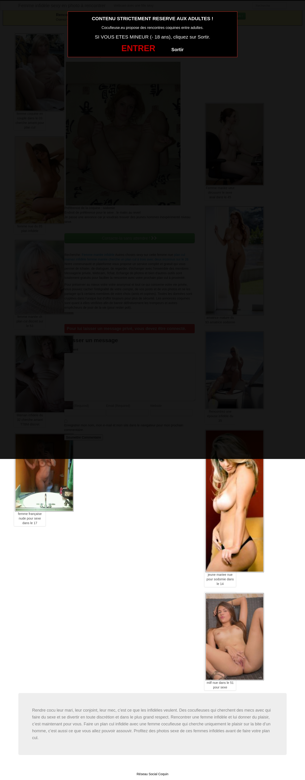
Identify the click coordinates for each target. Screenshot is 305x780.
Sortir (177, 49)
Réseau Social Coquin (153, 774)
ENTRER (138, 48)
